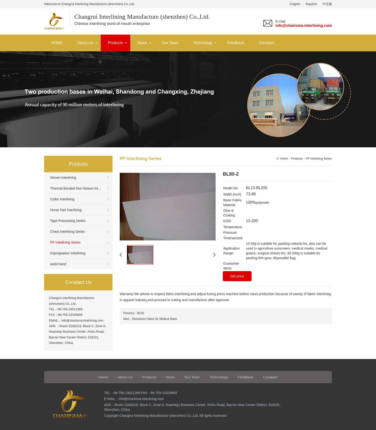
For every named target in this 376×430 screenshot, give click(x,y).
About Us (85, 43)
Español (311, 4)
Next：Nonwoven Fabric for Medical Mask (150, 319)
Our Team (170, 43)
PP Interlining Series (65, 242)
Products (115, 43)
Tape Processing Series (67, 221)
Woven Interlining (63, 177)
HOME (57, 43)
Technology (203, 43)
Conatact (266, 43)
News (142, 43)
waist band (58, 264)
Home (284, 158)
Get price (237, 276)
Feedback (235, 43)
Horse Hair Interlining (66, 210)
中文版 (327, 4)
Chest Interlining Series (67, 231)
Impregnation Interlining (67, 253)
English (295, 4)
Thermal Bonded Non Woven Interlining (76, 188)
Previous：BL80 (133, 313)
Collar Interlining (62, 199)
